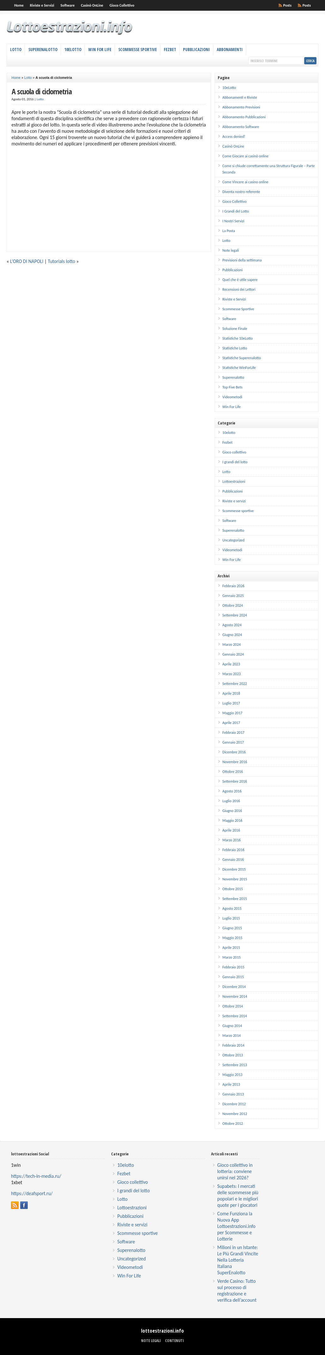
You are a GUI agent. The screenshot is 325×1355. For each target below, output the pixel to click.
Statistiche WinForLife (239, 367)
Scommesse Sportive (137, 49)
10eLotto (72, 49)
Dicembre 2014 (234, 986)
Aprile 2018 (231, 693)
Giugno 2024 (232, 635)
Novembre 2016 (234, 762)
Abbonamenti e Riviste (239, 97)
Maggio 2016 (232, 820)
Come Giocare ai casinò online (245, 156)
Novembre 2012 (234, 1114)
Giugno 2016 (232, 811)
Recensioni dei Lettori (239, 289)
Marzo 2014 (231, 1035)
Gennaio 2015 (233, 977)
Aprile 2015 (231, 947)
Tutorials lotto (61, 261)
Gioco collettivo (234, 452)
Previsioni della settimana (242, 260)
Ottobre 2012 (232, 1123)
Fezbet (170, 49)
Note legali (230, 250)
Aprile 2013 (231, 1084)
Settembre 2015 (234, 899)
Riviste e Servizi (42, 5)
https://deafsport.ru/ (32, 1193)
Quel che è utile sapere (240, 279)
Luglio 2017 (231, 703)
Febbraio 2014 (233, 1045)
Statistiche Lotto (234, 348)
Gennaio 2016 (233, 859)
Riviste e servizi (234, 501)
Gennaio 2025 (233, 595)
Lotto (15, 49)
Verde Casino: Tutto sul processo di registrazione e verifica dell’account (237, 1290)
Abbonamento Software (240, 127)
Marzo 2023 (231, 674)
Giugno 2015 (232, 928)
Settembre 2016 (234, 781)
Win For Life (99, 49)
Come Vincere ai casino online (245, 182)
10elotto (228, 432)
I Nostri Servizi (233, 221)
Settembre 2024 (234, 615)
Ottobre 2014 (232, 1006)
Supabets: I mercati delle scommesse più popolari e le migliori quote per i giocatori (237, 1195)
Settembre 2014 (234, 1016)
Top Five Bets (232, 387)
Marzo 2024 (231, 644)
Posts (307, 5)
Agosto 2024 (232, 625)
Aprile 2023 (231, 664)
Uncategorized (233, 540)
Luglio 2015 (231, 918)
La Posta (228, 231)
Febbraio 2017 (233, 732)
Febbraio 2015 (233, 967)
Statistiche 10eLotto (237, 338)
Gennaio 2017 (233, 742)
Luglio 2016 (231, 801)
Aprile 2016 (231, 830)
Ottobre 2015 (232, 889)
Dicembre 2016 (234, 752)
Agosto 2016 (232, 791)
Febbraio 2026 (233, 586)
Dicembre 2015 (234, 869)
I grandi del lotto (235, 462)
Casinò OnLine (92, 5)
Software (68, 5)
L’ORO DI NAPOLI (26, 261)
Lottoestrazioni (233, 481)
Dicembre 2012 (234, 1104)
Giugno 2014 (232, 1026)
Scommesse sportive (238, 511)
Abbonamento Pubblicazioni (244, 117)
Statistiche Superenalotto (241, 358)
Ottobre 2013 (232, 1055)
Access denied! (233, 136)
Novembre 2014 (234, 996)
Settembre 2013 (234, 1065)
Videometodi (232, 397)
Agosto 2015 (232, 908)
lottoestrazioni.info (162, 1330)
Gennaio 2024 (233, 654)
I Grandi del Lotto (235, 211)
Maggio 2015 (232, 938)
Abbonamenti (230, 49)
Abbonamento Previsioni (241, 107)
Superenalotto (42, 49)
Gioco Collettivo (121, 5)
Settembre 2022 (234, 683)
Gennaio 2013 (233, 1094)
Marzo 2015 (231, 957)
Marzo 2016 (231, 840)
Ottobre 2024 (232, 605)
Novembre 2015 (234, 879)
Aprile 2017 (231, 723)
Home (19, 5)
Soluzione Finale (234, 328)
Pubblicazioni (196, 49)
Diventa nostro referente (241, 192)
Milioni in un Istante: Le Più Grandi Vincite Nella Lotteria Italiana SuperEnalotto (237, 1260)
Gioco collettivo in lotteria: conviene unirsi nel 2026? (235, 1171)
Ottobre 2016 (232, 771)
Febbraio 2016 (233, 850)
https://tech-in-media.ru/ (36, 1176)
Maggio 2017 (232, 713)
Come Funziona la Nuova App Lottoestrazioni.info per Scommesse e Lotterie (236, 1226)
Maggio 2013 (232, 1074)
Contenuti (174, 1340)
